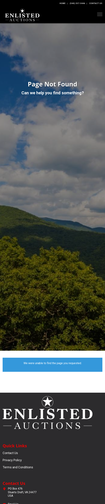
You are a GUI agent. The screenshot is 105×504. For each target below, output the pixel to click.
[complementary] (25, 485)
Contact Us (95, 3)
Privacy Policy (12, 460)
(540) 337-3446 (77, 3)
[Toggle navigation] (99, 14)
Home (63, 3)
